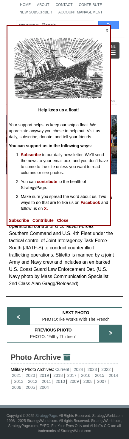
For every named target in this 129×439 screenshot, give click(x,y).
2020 (30, 375)
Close (62, 220)
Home (25, 5)
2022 (106, 369)
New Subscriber (35, 12)
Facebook (90, 202)
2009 (74, 381)
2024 (78, 369)
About (43, 5)
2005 (30, 387)
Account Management (80, 12)
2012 (32, 381)
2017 (72, 375)
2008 (88, 381)
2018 (58, 375)
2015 (99, 375)
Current (62, 369)
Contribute (90, 5)
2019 (44, 375)
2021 (16, 375)
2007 (101, 381)
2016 (85, 375)
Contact (63, 5)
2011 (46, 381)
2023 (92, 369)
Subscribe (31, 154)
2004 (44, 387)
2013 (18, 381)
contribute (47, 181)
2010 (60, 381)
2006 (16, 387)
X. (46, 208)
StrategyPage (46, 416)
